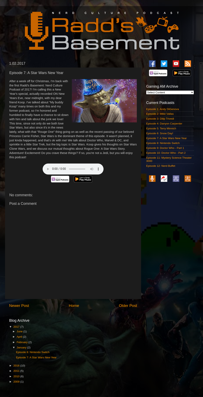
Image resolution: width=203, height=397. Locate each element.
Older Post (128, 305)
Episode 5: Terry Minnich (161, 128)
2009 (16, 381)
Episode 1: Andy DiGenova (162, 109)
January (22, 347)
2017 (16, 326)
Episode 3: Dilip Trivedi (160, 118)
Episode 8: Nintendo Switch (33, 352)
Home (74, 305)
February (22, 342)
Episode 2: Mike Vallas (160, 113)
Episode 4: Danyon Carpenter (164, 123)
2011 (16, 370)
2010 (16, 376)
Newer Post (19, 305)
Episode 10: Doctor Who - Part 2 (166, 152)
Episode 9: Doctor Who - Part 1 (165, 147)
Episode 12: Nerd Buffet (160, 165)
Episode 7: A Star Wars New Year (36, 357)
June (20, 331)
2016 (16, 365)
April (20, 336)
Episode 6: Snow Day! (159, 133)
